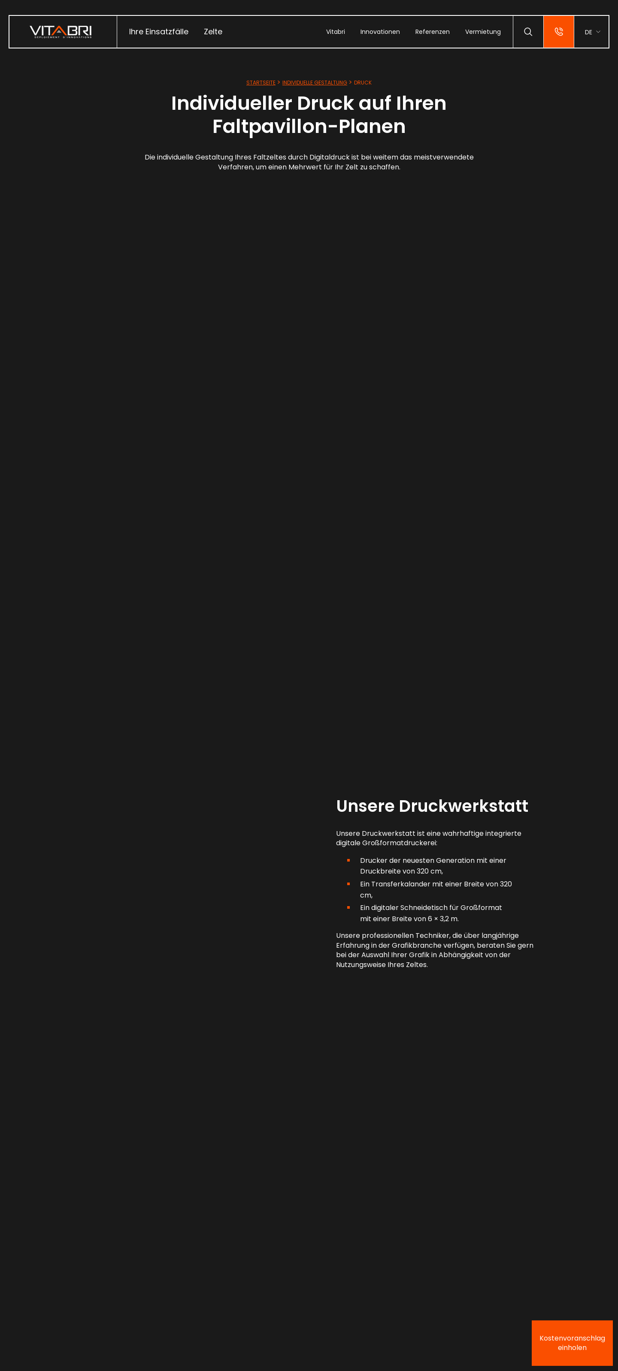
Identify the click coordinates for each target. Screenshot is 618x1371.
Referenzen (432, 31)
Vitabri (335, 31)
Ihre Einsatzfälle (158, 31)
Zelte (213, 31)
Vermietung (483, 31)
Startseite (261, 82)
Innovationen (380, 31)
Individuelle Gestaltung (314, 82)
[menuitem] (158, 32)
